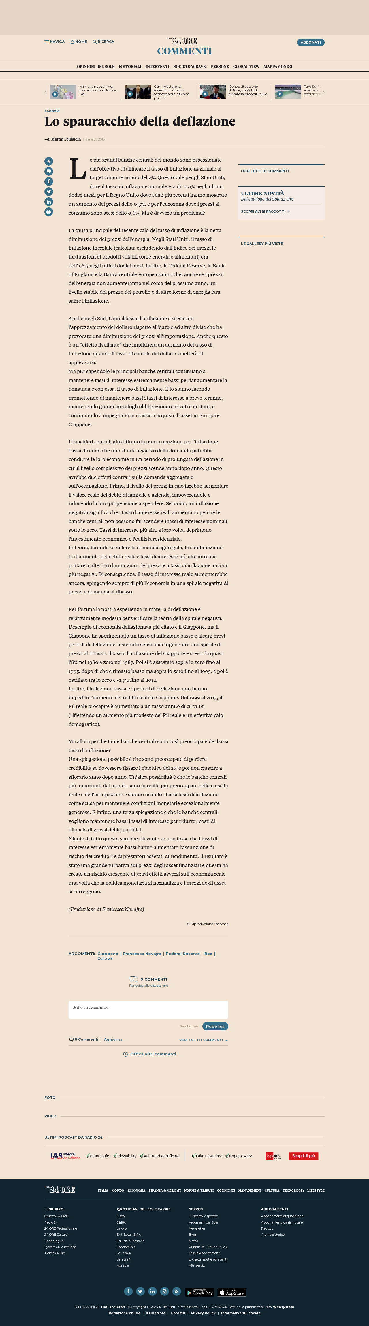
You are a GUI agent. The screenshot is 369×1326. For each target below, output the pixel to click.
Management (249, 1190)
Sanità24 (124, 1259)
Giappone (107, 953)
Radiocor (267, 1228)
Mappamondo (278, 66)
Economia (136, 1190)
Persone (220, 66)
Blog (192, 1235)
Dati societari (113, 1307)
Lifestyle (316, 1190)
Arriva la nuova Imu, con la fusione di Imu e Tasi (97, 90)
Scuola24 (124, 1253)
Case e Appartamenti (205, 1253)
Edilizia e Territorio (130, 1241)
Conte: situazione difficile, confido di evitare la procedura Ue (248, 90)
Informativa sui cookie (241, 1313)
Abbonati (311, 42)
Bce (208, 953)
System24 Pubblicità (60, 1247)
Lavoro (122, 1228)
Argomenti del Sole (203, 1222)
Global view (246, 66)
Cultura (272, 1190)
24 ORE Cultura (56, 1235)
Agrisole (123, 1265)
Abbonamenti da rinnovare (282, 1222)
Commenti (184, 50)
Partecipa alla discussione (148, 986)
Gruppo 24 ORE (56, 1216)
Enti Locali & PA (129, 1235)
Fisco (121, 1216)
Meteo (193, 1241)
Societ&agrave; (190, 66)
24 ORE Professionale (60, 1228)
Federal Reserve (183, 953)
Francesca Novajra (142, 953)
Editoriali (130, 66)
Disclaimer (188, 1026)
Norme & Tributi (199, 1190)
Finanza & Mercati (165, 1190)
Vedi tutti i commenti (203, 1040)
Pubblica (215, 1026)
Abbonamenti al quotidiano (282, 1216)
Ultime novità (262, 193)
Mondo (118, 1190)
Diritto (121, 1222)
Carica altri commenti (149, 1054)
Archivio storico (273, 1235)
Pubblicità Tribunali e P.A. (208, 1247)
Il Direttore (155, 1313)
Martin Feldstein (66, 139)
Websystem (283, 1307)
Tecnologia (293, 1190)
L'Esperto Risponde (203, 1216)
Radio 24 (51, 1222)
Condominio (126, 1247)
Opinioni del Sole (95, 66)
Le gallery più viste (262, 243)
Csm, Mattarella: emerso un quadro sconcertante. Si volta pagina (171, 92)
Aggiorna (113, 1039)
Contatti (178, 1313)
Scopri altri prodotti (265, 211)
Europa (105, 958)
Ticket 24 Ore (54, 1253)
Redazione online (124, 1313)
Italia (103, 1190)
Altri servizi (197, 1265)
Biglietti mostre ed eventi (208, 1259)
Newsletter (197, 1228)
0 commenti (148, 979)
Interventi (157, 66)
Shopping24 (54, 1241)
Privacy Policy (203, 1313)
